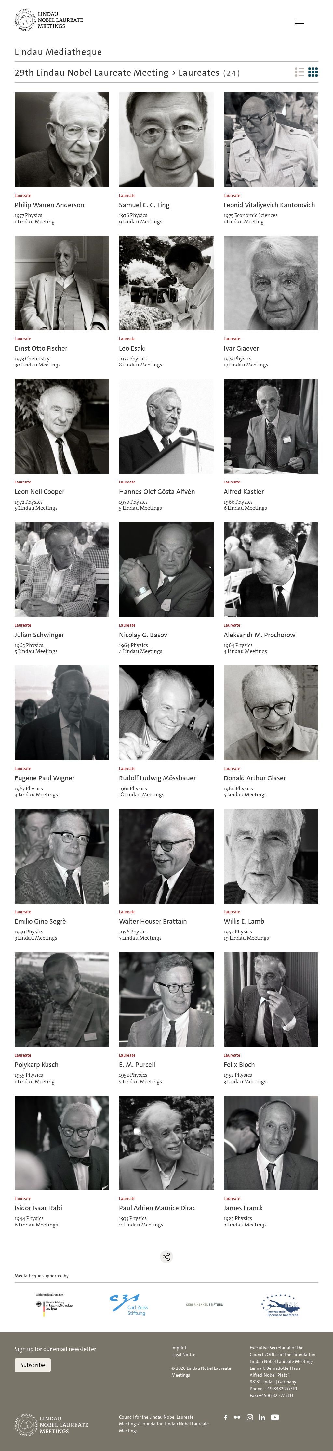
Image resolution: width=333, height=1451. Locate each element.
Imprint (178, 1348)
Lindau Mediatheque (58, 52)
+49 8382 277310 (281, 1389)
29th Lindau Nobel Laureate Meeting (92, 73)
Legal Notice (183, 1354)
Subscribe (32, 1365)
